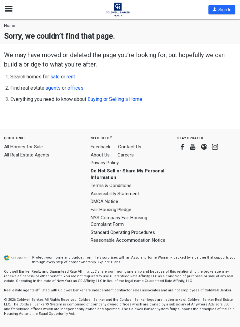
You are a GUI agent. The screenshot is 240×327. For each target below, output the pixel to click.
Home (9, 25)
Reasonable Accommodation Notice (128, 240)
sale (55, 77)
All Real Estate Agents (26, 155)
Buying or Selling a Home (115, 99)
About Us (100, 155)
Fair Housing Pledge (111, 209)
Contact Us (129, 147)
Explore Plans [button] (109, 262)
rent (71, 77)
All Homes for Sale (23, 147)
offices (75, 88)
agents (53, 88)
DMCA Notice (104, 201)
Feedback (100, 147)
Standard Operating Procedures (123, 232)
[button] (221, 9)
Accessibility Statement (115, 193)
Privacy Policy (105, 163)
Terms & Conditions (111, 185)
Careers (126, 155)
